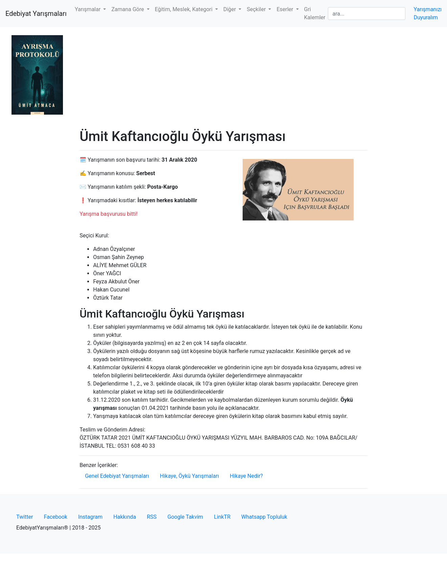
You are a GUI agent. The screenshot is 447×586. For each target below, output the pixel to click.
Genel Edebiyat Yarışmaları (117, 476)
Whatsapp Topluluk (264, 517)
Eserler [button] (285, 9)
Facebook (55, 517)
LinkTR (222, 517)
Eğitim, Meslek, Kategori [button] (184, 9)
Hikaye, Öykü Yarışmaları (189, 476)
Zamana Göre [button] (128, 9)
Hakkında (124, 517)
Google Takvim (185, 517)
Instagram (90, 517)
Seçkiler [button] (257, 9)
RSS (152, 517)
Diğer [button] (230, 9)
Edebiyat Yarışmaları (36, 13)
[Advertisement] (223, 77)
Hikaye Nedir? (246, 476)
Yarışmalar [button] (88, 9)
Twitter (24, 517)
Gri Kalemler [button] (315, 13)
